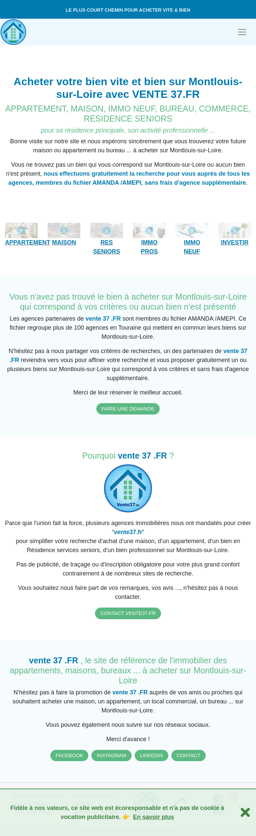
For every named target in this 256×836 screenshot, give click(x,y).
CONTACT (188, 755)
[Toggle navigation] (242, 32)
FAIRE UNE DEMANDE (128, 408)
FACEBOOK (69, 755)
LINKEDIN (151, 755)
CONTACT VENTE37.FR (128, 613)
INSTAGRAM (111, 755)
